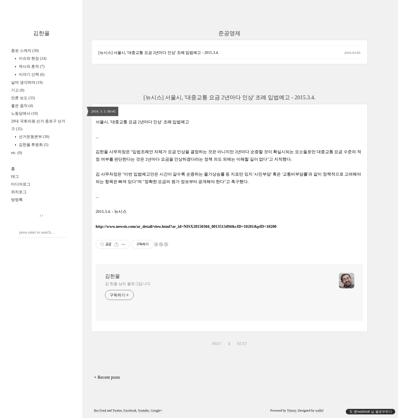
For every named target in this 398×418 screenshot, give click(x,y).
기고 (17, 90)
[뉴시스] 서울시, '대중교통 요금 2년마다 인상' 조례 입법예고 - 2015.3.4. (158, 53)
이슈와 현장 (32, 58)
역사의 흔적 (31, 66)
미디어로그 (20, 184)
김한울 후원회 (33, 145)
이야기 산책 (31, 74)
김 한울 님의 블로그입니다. (128, 284)
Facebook (130, 410)
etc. (16, 153)
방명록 (17, 200)
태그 (15, 176)
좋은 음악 (22, 106)
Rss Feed (100, 410)
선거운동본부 (33, 137)
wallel (319, 410)
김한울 (41, 33)
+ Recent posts (107, 377)
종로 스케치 (25, 51)
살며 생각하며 (27, 82)
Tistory (291, 410)
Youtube (143, 410)
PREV (217, 344)
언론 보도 (23, 98)
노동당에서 (24, 113)
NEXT (242, 344)
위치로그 (19, 192)
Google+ (156, 410)
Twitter (117, 410)
